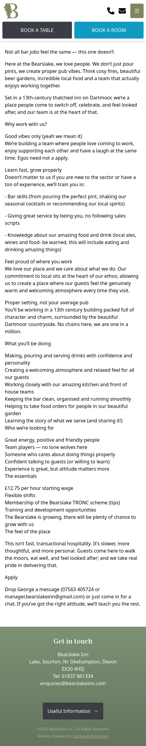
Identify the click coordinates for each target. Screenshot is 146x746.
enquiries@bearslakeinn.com (73, 683)
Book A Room (109, 30)
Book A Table (37, 30)
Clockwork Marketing (90, 736)
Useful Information (73, 711)
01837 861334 (77, 676)
